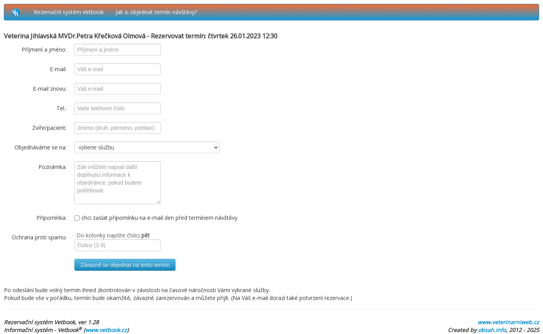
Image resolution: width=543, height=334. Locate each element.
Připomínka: (51, 217)
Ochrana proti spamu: (39, 237)
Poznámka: (52, 167)
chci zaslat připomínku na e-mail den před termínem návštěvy (155, 217)
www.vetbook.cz (106, 330)
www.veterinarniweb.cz (508, 322)
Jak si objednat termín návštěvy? (156, 12)
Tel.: (61, 108)
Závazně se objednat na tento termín (125, 265)
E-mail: (58, 69)
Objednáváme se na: (40, 147)
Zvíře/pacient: (49, 127)
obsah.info (492, 330)
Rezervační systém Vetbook (69, 12)
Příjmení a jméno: (44, 49)
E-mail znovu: (50, 88)
